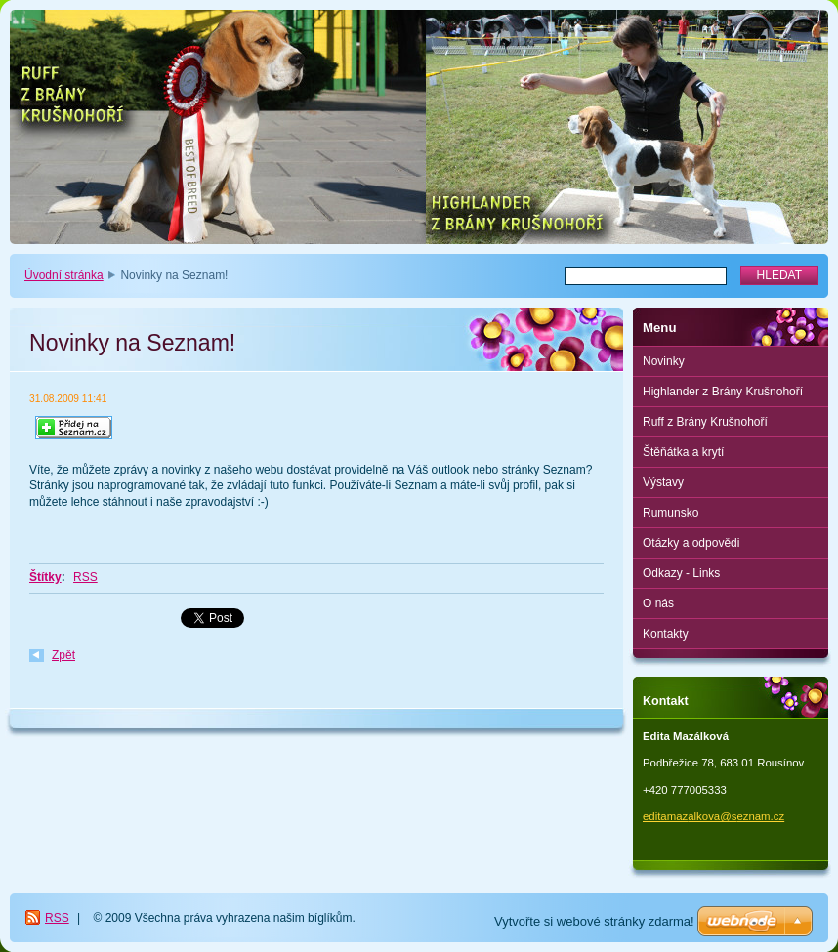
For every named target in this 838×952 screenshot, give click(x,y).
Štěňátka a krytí (683, 452)
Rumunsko (670, 512)
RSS (85, 577)
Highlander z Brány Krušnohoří (723, 391)
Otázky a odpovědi (691, 543)
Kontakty (666, 634)
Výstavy (663, 482)
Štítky (45, 577)
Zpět (63, 655)
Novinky (664, 361)
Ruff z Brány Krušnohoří (705, 422)
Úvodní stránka (64, 275)
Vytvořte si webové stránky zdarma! (594, 921)
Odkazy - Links (681, 573)
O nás (658, 603)
